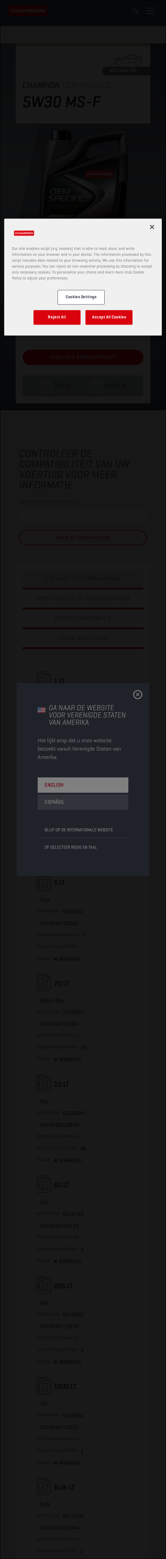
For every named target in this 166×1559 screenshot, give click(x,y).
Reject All (57, 317)
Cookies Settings (81, 297)
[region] (83, 277)
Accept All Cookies (109, 317)
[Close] (152, 227)
